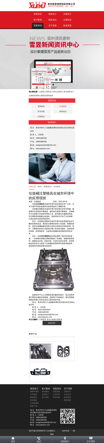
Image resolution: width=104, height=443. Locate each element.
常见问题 (41, 111)
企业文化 (67, 394)
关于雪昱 (53, 26)
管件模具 (33, 400)
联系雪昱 (67, 26)
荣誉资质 (67, 400)
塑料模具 (49, 96)
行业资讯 (56, 187)
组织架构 (67, 397)
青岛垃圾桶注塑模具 (54, 320)
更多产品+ (34, 406)
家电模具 (33, 397)
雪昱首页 (38, 14)
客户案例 (38, 20)
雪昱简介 (67, 391)
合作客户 (45, 394)
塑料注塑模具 (41, 96)
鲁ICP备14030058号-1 (37, 431)
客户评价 (45, 397)
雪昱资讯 (38, 26)
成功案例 (45, 391)
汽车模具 (33, 394)
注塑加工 (67, 14)
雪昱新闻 (41, 106)
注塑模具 (32, 96)
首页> (40, 187)
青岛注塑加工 (58, 92)
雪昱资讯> (48, 187)
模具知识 (53, 20)
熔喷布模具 (34, 391)
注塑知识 (67, 20)
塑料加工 (49, 92)
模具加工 (53, 14)
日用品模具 (34, 403)
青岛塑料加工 (69, 92)
